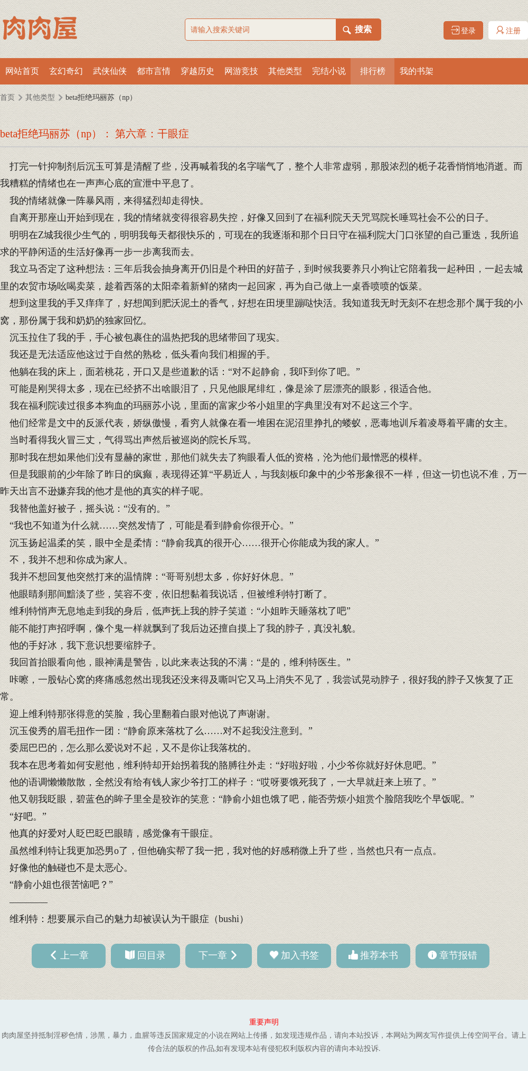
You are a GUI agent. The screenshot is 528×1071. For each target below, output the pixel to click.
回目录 (151, 955)
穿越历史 (197, 71)
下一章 (213, 955)
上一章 (74, 955)
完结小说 (329, 71)
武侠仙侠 (110, 71)
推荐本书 (379, 955)
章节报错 (458, 955)
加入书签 (300, 955)
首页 (7, 97)
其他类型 (285, 71)
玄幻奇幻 (66, 71)
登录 (463, 30)
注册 (508, 30)
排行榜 (372, 71)
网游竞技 (241, 71)
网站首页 (22, 71)
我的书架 (416, 71)
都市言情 (154, 71)
